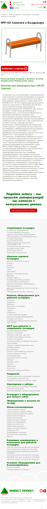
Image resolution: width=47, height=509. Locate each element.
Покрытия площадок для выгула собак (21, 380)
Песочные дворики (14, 286)
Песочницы (11, 271)
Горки (9, 269)
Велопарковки (12, 349)
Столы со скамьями (14, 339)
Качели (9, 265)
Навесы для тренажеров (16, 422)
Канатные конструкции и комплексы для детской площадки (22, 442)
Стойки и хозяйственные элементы (20, 351)
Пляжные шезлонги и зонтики (18, 469)
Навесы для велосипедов (16, 420)
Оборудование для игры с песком (20, 291)
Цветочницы (11, 366)
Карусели (10, 267)
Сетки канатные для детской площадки (22, 449)
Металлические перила (16, 415)
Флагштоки (11, 368)
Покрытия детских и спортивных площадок (23, 376)
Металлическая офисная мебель (20, 413)
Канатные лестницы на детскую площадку (23, 457)
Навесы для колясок (14, 418)
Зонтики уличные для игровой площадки (22, 341)
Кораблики (11, 308)
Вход (35, 4)
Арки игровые (12, 343)
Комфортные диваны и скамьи (19, 337)
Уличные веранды (13, 355)
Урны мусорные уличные (16, 353)
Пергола (10, 364)
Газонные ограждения (15, 388)
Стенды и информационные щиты (20, 345)
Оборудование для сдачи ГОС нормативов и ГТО (18, 243)
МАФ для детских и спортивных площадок (24, 14)
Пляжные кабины (13, 347)
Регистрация (41, 4)
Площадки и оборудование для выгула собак (23, 395)
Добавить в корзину (14, 68)
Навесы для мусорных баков (18, 370)
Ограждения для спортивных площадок (22, 386)
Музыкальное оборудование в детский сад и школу (22, 321)
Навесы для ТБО (13, 430)
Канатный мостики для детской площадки (23, 455)
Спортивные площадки (21, 228)
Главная (4, 14)
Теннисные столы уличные (17, 252)
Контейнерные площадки (17, 432)
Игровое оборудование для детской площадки (23, 296)
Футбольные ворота (14, 250)
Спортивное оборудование (17, 230)
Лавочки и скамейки (8, 16)
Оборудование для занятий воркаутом (22, 236)
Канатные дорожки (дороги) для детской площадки (22, 452)
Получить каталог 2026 (23, 210)
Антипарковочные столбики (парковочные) (23, 390)
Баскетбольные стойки (15, 248)
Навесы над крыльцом (15, 426)
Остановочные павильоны (17, 434)
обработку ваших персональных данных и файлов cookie (23, 500)
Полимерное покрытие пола (18, 378)
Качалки (10, 263)
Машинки (10, 300)
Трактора (10, 304)
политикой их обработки (9, 502)
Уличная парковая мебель (17, 330)
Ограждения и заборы (20, 384)
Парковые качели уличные (17, 357)
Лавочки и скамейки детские (18, 335)
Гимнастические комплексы (18, 232)
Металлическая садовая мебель (19, 411)
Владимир (5, 2)
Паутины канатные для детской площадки (23, 447)
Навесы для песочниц (15, 424)
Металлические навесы (16, 409)
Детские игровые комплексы (18, 261)
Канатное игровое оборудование (20, 316)
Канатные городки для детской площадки (23, 459)
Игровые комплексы (15, 318)
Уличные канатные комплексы (18, 246)
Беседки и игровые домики (17, 273)
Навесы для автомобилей (17, 428)
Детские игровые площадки (17, 257)
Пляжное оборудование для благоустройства (23, 464)
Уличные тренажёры (15, 238)
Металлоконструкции (20, 407)
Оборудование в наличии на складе (23, 402)
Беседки (10, 360)
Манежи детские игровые (17, 314)
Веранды (10, 275)
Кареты (10, 310)
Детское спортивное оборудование (21, 234)
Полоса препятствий (15, 241)
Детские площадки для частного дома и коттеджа (22, 288)
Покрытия (13, 374)
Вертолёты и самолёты (16, 306)
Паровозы (10, 302)
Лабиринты (11, 312)
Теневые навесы (13, 277)
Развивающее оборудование (18, 279)
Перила (10, 436)
